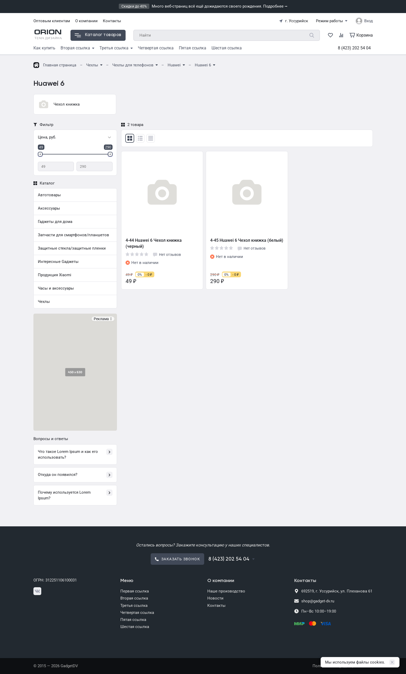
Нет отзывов (166, 254)
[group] (74, 104)
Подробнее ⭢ (275, 6)
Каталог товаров (98, 35)
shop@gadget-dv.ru (317, 601)
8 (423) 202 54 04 (354, 47)
